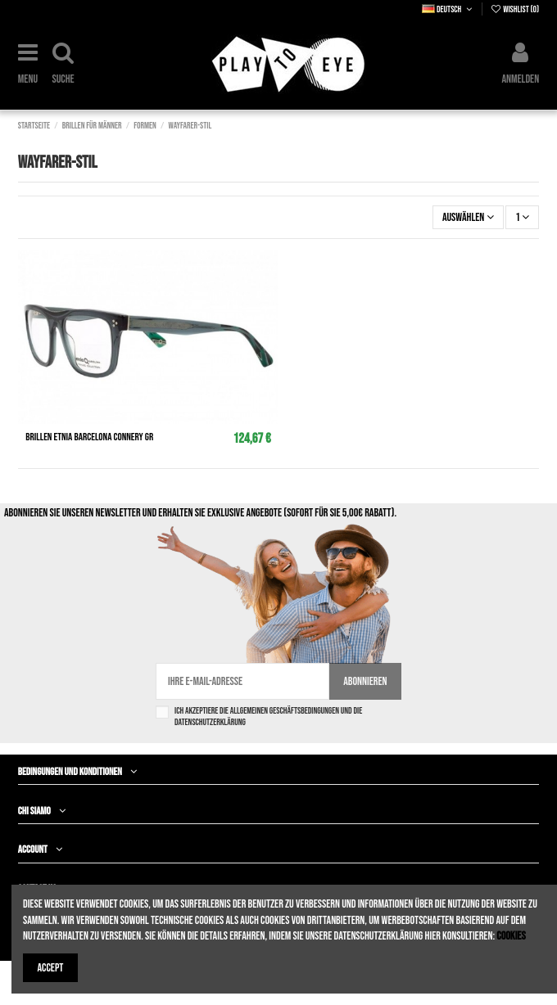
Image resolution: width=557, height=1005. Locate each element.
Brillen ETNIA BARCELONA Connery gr (89, 437)
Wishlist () (514, 9)
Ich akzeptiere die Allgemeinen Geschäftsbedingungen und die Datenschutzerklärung (268, 716)
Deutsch (448, 9)
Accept (51, 968)
